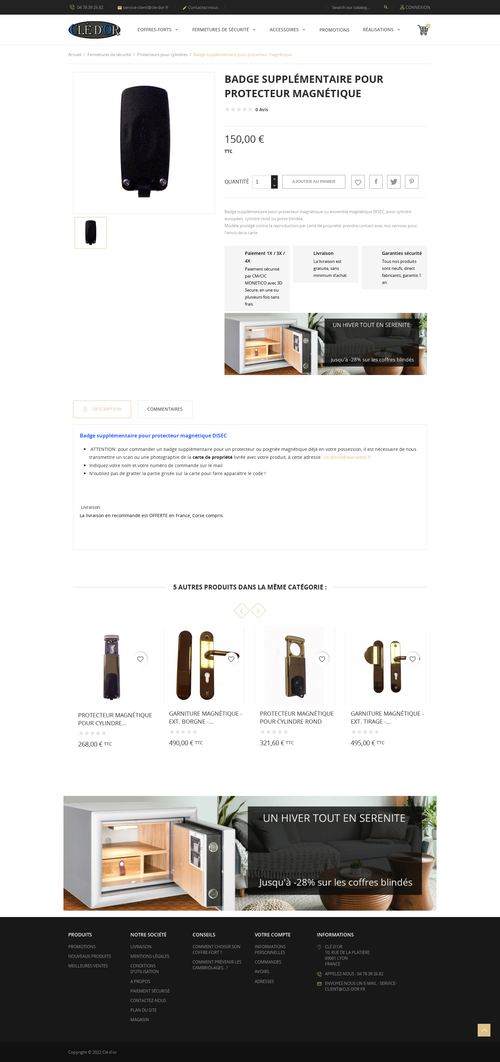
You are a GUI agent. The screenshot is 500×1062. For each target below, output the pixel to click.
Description (106, 409)
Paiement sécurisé (150, 991)
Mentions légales (149, 956)
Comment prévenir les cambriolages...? (217, 965)
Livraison (140, 947)
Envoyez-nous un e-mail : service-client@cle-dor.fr (361, 986)
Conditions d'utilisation (144, 968)
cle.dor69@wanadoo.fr (347, 457)
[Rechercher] (359, 7)
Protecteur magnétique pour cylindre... (115, 719)
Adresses (264, 981)
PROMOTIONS (334, 30)
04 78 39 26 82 (86, 7)
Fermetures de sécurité (221, 29)
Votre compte (272, 934)
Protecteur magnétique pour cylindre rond (297, 717)
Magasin (139, 1019)
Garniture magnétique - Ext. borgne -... (205, 717)
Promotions (82, 947)
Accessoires (285, 29)
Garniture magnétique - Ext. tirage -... (387, 717)
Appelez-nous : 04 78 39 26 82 (354, 974)
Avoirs (262, 971)
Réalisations (379, 29)
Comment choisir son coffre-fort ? (216, 949)
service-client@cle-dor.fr (142, 7)
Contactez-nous (200, 7)
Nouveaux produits (89, 956)
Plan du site (143, 1010)
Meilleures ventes (88, 966)
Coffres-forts (155, 29)
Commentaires (165, 409)
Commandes (268, 962)
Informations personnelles (270, 949)
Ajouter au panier (313, 181)
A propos (140, 981)
